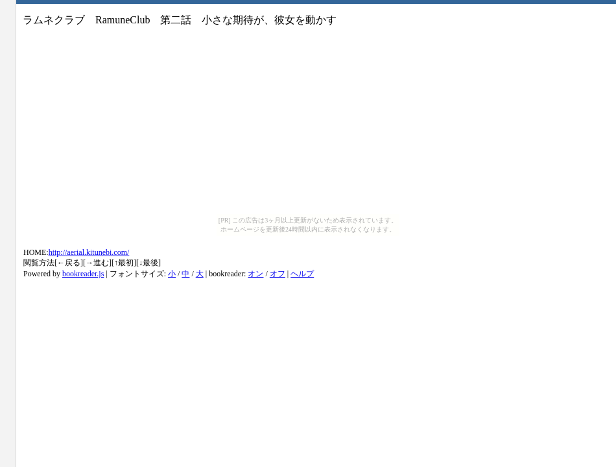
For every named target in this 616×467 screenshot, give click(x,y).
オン (255, 273)
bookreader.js (83, 273)
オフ (277, 273)
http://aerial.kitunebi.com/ (89, 252)
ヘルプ (302, 273)
